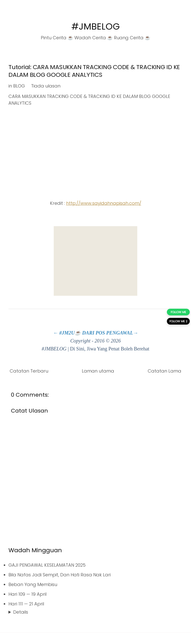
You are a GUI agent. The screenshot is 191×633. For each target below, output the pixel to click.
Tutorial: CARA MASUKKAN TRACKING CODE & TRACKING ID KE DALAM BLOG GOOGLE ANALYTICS (94, 71)
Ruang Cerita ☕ (132, 38)
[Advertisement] (95, 261)
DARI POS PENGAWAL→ (110, 333)
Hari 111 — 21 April (26, 604)
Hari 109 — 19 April (27, 594)
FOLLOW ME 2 (178, 321)
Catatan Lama (164, 371)
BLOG (19, 86)
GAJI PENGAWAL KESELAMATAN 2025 (47, 565)
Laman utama (98, 371)
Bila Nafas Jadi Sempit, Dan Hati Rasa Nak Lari (59, 575)
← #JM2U (64, 333)
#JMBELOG (95, 26)
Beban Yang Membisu (32, 584)
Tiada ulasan (45, 86)
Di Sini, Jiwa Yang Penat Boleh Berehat (109, 348)
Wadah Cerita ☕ (93, 38)
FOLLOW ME (178, 312)
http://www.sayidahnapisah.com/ (103, 203)
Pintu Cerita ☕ (57, 38)
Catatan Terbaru (29, 371)
